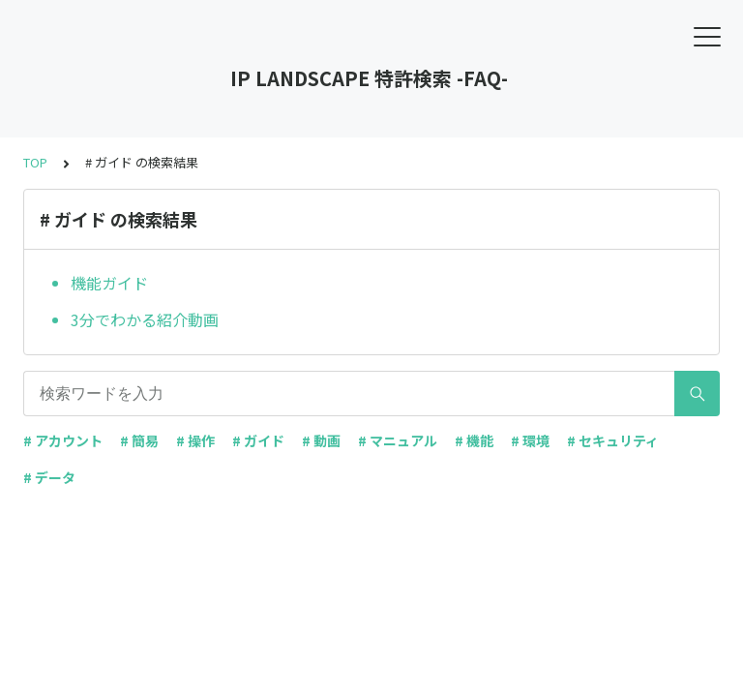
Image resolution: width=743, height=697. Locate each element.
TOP (35, 162)
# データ (49, 477)
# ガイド (258, 440)
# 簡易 (139, 440)
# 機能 (474, 440)
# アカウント (63, 440)
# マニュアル (397, 440)
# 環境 (530, 440)
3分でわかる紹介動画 (145, 319)
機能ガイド (109, 282)
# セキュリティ (613, 440)
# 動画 (321, 440)
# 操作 (195, 440)
